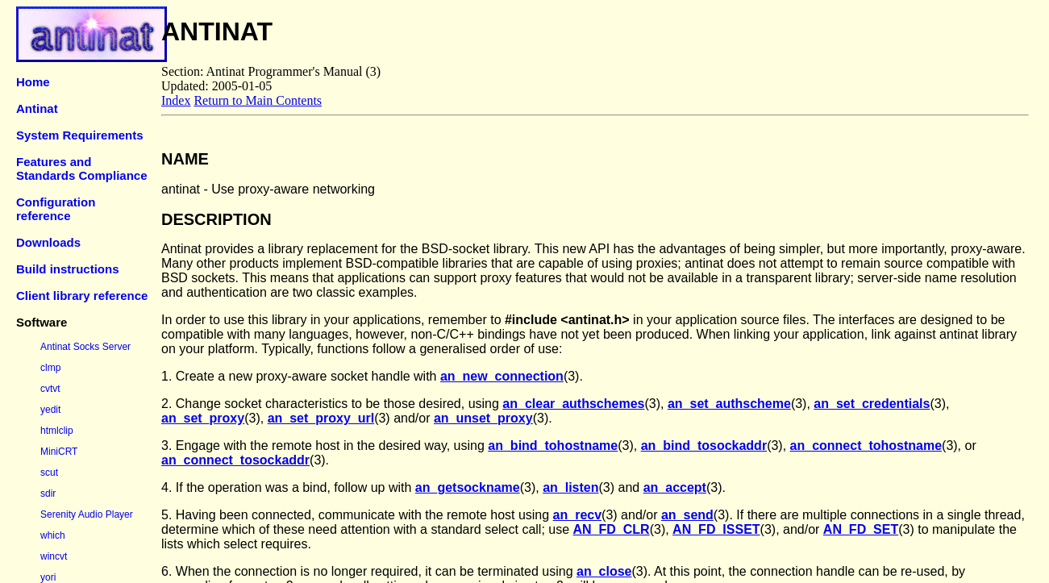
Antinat (37, 108)
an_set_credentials (872, 403)
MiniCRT (58, 451)
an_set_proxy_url (321, 418)
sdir (48, 493)
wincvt (53, 556)
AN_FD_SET (860, 529)
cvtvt (50, 388)
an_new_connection (502, 376)
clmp (50, 367)
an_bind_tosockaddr (704, 445)
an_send (687, 515)
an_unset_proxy (483, 418)
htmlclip (56, 430)
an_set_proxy (202, 418)
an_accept (674, 487)
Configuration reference (55, 209)
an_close (604, 571)
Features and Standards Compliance (82, 168)
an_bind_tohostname (553, 445)
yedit (50, 409)
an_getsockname (467, 487)
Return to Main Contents (258, 100)
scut (49, 472)
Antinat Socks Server (85, 346)
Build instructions (67, 269)
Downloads (48, 242)
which (52, 535)
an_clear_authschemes (573, 403)
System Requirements (80, 135)
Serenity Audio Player (86, 514)
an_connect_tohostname (866, 445)
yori (48, 577)
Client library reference (82, 295)
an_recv (577, 515)
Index (175, 100)
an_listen (570, 487)
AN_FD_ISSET (716, 529)
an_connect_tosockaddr (235, 460)
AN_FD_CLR (611, 529)
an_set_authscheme (729, 403)
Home (33, 82)
